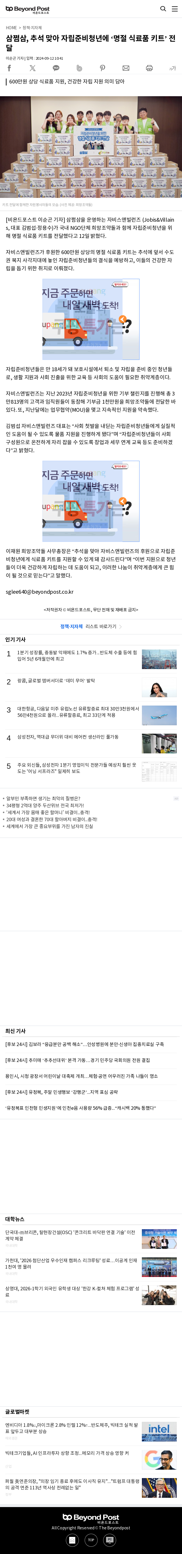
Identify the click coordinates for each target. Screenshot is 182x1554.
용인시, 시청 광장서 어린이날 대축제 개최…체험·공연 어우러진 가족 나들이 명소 (81, 1076)
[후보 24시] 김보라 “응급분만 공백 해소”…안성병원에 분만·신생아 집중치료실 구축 (84, 1044)
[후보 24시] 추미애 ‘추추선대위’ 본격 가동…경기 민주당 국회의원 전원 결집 (77, 1060)
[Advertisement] (91, 884)
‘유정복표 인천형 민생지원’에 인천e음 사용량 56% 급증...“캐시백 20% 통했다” (80, 1108)
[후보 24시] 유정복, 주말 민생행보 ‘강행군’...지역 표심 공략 (61, 1092)
